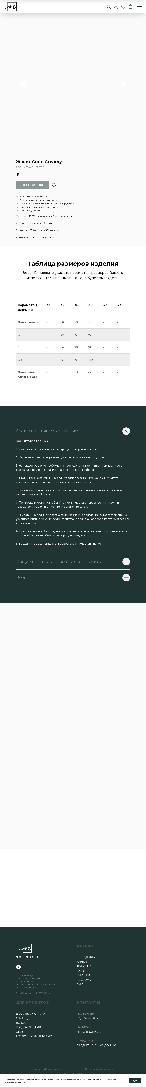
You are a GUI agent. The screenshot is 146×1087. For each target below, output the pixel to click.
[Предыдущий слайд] (22, 84)
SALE (80, 984)
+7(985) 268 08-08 (89, 1018)
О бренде (22, 1018)
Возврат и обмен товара (34, 1036)
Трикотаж (84, 966)
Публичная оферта (73, 1073)
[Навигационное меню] (139, 7)
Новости (23, 1022)
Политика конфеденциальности (47, 1069)
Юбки (81, 971)
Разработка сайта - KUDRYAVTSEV (33, 993)
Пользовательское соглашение (99, 1069)
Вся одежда (86, 957)
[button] (108, 6)
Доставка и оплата (30, 1013)
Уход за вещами (28, 1027)
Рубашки (83, 975)
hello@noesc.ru (89, 1032)
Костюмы (84, 980)
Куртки (82, 961)
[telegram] (18, 967)
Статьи (21, 1032)
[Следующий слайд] (123, 84)
